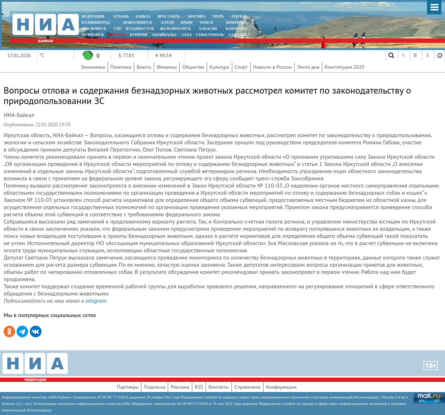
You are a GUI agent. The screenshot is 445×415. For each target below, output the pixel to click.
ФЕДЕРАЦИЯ (92, 16)
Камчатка (236, 29)
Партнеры (128, 387)
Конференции (281, 387)
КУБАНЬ (121, 16)
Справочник (247, 387)
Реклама (180, 387)
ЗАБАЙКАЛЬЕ (164, 35)
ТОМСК (207, 22)
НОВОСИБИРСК (137, 22)
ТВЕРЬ (218, 16)
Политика (121, 67)
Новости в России (272, 67)
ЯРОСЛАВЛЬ (168, 16)
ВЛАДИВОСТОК (140, 29)
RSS (199, 387)
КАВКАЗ (143, 16)
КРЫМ (187, 22)
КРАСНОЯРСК (93, 29)
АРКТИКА (197, 16)
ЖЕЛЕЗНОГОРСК (175, 29)
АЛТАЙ (167, 22)
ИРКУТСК (117, 35)
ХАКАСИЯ (207, 29)
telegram (95, 300)
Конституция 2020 (344, 67)
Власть (144, 67)
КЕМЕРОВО (236, 22)
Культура (219, 67)
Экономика (93, 67)
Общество (193, 67)
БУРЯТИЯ (138, 35)
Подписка (154, 387)
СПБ (118, 29)
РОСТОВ (239, 16)
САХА (186, 35)
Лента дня (308, 67)
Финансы (167, 67)
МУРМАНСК (93, 35)
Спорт (241, 67)
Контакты (218, 387)
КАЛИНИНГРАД (95, 22)
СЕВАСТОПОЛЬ (210, 35)
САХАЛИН (238, 35)
